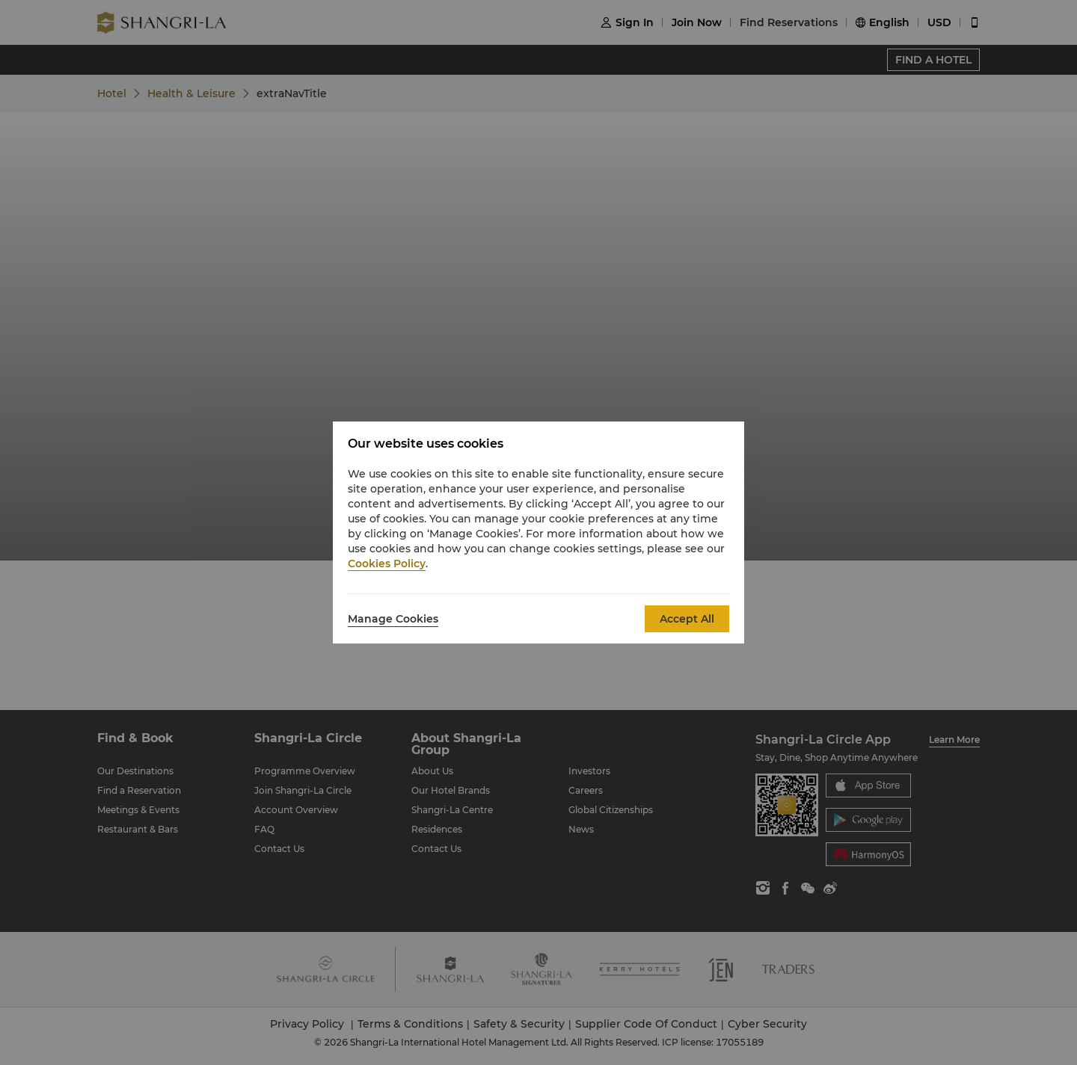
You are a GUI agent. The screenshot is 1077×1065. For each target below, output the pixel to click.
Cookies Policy (387, 563)
